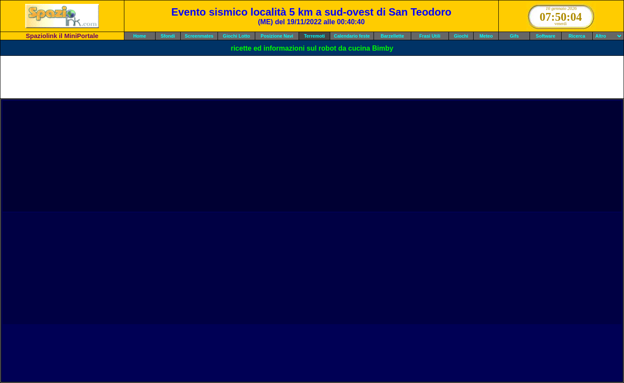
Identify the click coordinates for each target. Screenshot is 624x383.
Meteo (486, 36)
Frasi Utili (430, 36)
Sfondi (168, 36)
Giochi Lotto (236, 36)
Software (546, 36)
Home (139, 36)
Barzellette (392, 36)
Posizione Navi (277, 36)
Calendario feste (352, 36)
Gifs (514, 36)
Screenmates (199, 36)
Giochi (461, 36)
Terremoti (314, 36)
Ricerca (577, 36)
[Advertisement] (312, 77)
